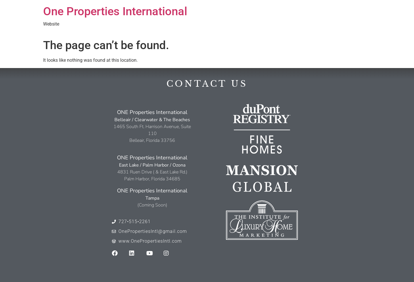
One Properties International (115, 11)
